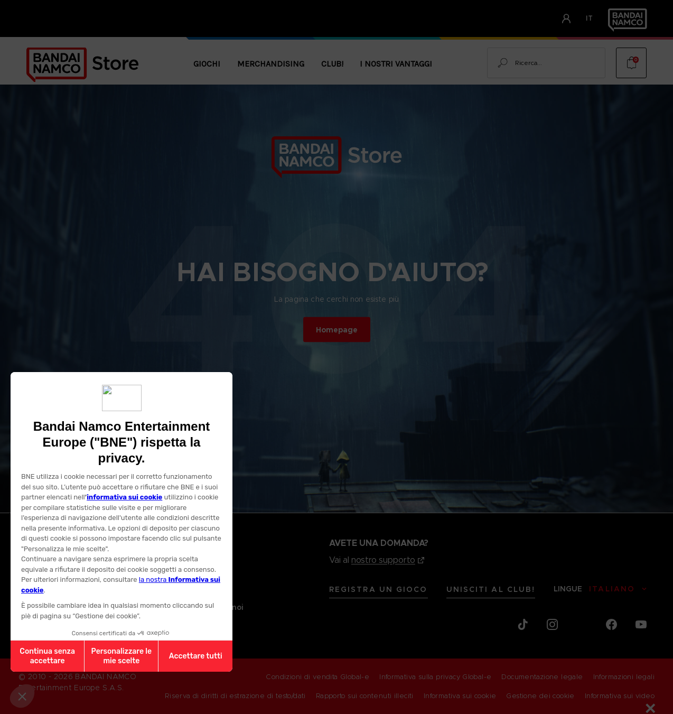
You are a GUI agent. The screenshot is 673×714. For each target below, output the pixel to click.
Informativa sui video (620, 695)
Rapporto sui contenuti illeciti (365, 695)
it (589, 18)
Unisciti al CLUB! (491, 589)
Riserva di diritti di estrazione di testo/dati (235, 695)
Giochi (206, 64)
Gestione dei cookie (540, 695)
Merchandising (270, 64)
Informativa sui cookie (460, 695)
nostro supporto (383, 560)
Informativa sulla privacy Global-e (435, 676)
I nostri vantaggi (396, 64)
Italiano (612, 589)
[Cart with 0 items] (631, 63)
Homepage (337, 329)
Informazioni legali (624, 676)
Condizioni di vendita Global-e (317, 676)
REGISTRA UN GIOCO (378, 589)
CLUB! (332, 64)
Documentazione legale (542, 676)
